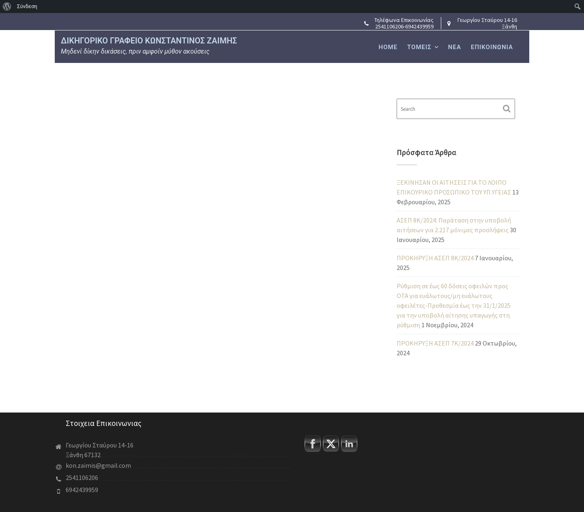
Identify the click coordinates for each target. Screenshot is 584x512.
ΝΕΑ (454, 47)
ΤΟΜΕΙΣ (419, 47)
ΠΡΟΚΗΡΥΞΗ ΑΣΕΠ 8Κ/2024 (435, 258)
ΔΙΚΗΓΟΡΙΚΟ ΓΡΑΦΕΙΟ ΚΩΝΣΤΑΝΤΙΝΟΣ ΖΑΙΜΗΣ (149, 40)
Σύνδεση (27, 6)
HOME (388, 47)
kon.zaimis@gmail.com (99, 465)
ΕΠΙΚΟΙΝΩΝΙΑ (492, 47)
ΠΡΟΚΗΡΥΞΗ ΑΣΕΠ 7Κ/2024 (435, 343)
